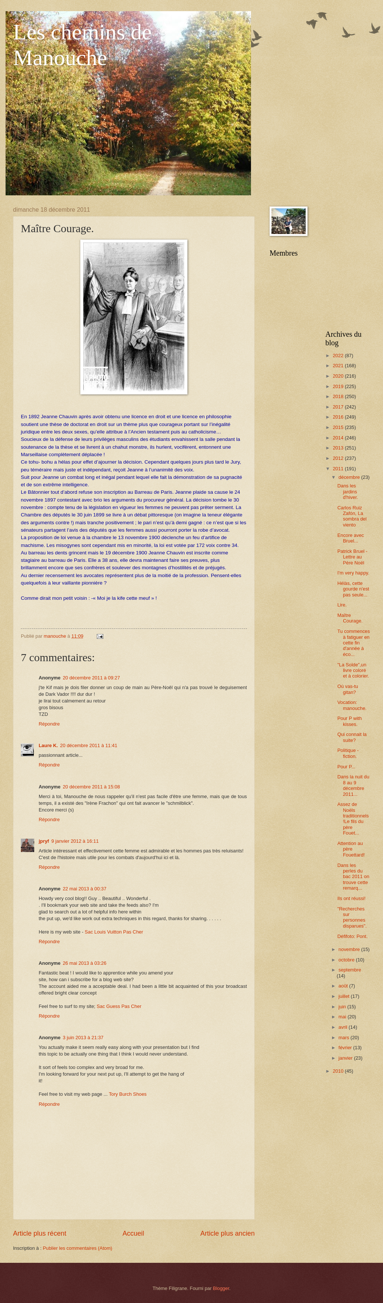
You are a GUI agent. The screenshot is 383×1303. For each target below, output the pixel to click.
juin (342, 1006)
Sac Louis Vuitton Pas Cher (114, 932)
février (345, 1047)
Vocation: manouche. (352, 705)
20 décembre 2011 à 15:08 (91, 787)
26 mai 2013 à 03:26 (84, 963)
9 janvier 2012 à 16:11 (75, 841)
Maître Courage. (350, 618)
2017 (339, 407)
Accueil (133, 1233)
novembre (349, 949)
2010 (339, 1071)
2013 (339, 448)
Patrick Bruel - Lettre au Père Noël (352, 557)
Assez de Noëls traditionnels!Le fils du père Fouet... (352, 818)
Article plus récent (39, 1233)
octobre (347, 960)
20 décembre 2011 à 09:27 (91, 678)
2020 (339, 376)
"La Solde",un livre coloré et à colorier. (353, 670)
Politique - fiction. (347, 753)
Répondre (49, 724)
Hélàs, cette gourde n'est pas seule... (353, 589)
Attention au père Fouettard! (351, 849)
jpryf (44, 841)
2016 (339, 417)
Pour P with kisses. (349, 721)
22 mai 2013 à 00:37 (84, 888)
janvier (346, 1058)
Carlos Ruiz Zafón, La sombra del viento (352, 516)
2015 (339, 427)
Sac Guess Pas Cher (119, 1006)
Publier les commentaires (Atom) (77, 1248)
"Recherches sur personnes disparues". (352, 917)
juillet (344, 996)
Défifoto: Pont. (352, 936)
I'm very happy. (353, 573)
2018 (339, 396)
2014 (339, 438)
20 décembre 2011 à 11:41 (89, 745)
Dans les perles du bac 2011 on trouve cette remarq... (353, 876)
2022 (339, 355)
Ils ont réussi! (351, 898)
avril (343, 1027)
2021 (339, 365)
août (343, 986)
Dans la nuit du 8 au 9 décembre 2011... (353, 785)
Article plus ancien (227, 1233)
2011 (339, 468)
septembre (349, 970)
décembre (349, 477)
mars (344, 1037)
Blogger (221, 1288)
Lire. (342, 605)
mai (342, 1016)
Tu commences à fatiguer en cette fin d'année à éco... (353, 642)
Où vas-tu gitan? (347, 689)
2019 (339, 386)
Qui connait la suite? (352, 737)
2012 (339, 458)
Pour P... (346, 766)
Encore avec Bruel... (350, 538)
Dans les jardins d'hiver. (347, 491)
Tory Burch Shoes (128, 1094)
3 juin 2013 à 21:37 (83, 1037)
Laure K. (48, 745)
